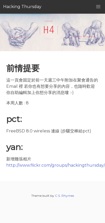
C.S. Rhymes (64, 196)
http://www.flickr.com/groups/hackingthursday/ (55, 165)
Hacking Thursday (22, 6)
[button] (98, 6)
